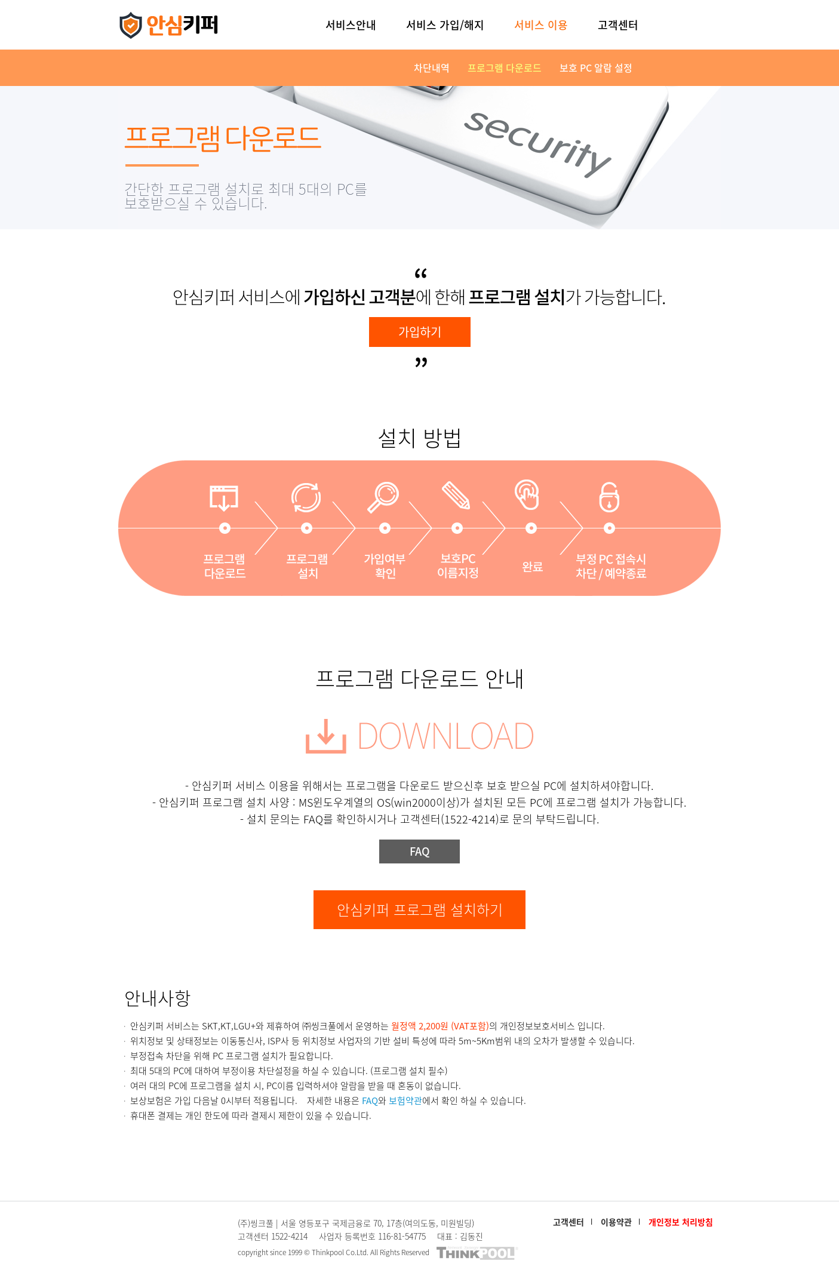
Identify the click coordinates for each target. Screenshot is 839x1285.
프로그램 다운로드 (505, 67)
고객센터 (618, 25)
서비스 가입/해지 (445, 25)
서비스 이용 (541, 25)
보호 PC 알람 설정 (596, 67)
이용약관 (616, 1222)
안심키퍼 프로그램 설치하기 (420, 909)
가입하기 (419, 331)
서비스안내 (350, 25)
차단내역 (432, 67)
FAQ (420, 851)
